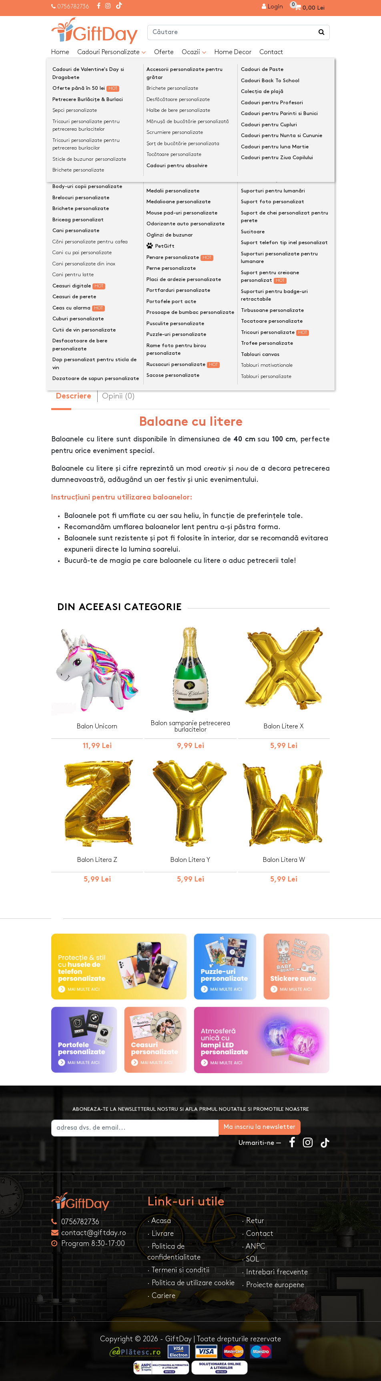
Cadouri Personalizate (111, 52)
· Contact (257, 1228)
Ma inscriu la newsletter (289, 1121)
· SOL (250, 1253)
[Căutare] (322, 32)
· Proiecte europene (273, 1279)
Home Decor (233, 52)
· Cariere (161, 1290)
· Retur (253, 1215)
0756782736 (73, 6)
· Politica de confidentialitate (174, 1246)
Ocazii (194, 52)
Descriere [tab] (73, 390)
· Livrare (160, 1228)
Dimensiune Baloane (86, 233)
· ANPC (253, 1240)
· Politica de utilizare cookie (191, 1277)
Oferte (164, 52)
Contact (271, 52)
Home (60, 52)
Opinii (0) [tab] (118, 390)
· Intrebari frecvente (275, 1266)
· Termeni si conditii (178, 1264)
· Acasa (159, 1215)
